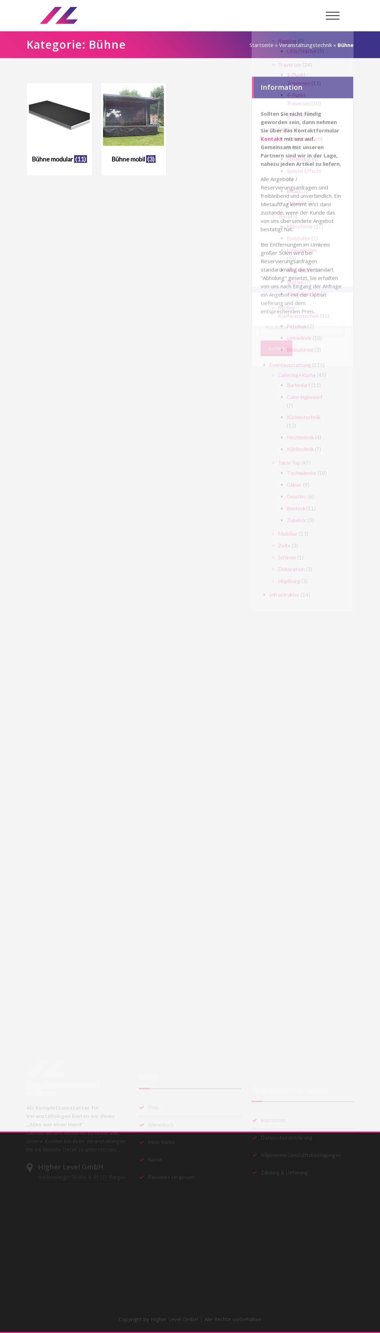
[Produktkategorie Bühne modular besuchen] (59, 126)
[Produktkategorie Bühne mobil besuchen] (133, 126)
